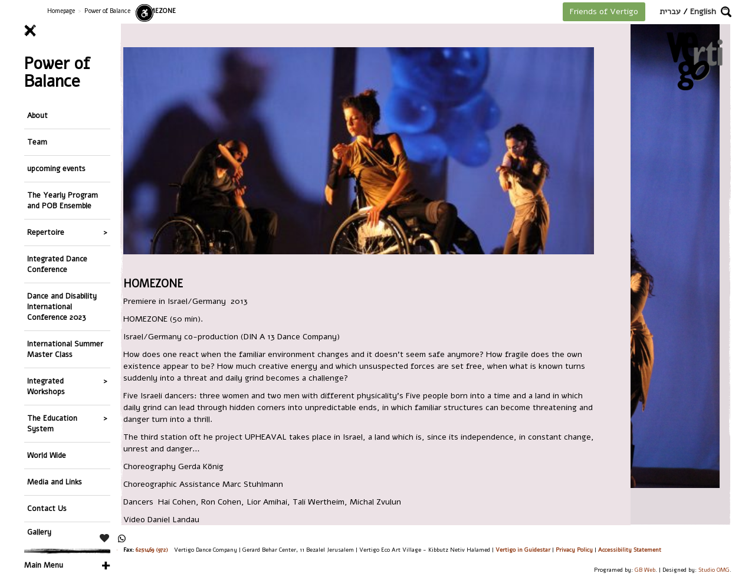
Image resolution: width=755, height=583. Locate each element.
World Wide (46, 455)
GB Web (645, 570)
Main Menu (43, 565)
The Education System (52, 423)
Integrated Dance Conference (57, 264)
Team (37, 142)
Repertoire (45, 232)
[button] (726, 11)
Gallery (39, 532)
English (703, 11)
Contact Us (47, 508)
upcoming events (56, 168)
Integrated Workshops (46, 386)
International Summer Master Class (65, 349)
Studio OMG (714, 570)
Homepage (61, 10)
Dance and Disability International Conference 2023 (62, 306)
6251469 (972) (152, 549)
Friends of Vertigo (604, 11)
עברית (670, 11)
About (37, 115)
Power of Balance (107, 10)
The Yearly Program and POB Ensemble (62, 200)
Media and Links (54, 482)
